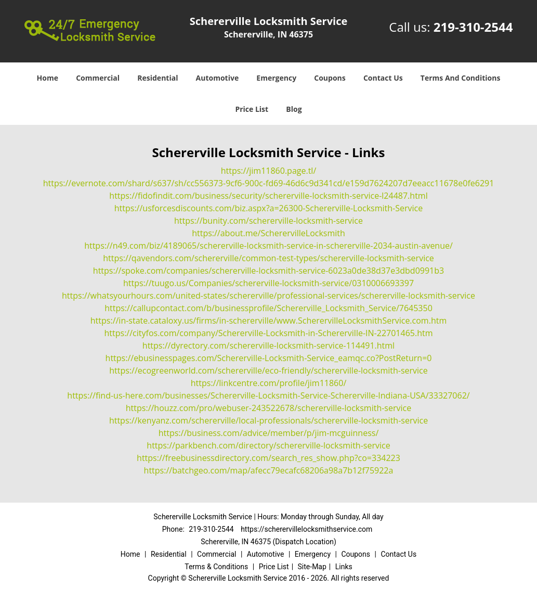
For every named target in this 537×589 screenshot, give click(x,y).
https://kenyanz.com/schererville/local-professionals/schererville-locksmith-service (268, 420)
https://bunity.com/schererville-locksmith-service (268, 220)
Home (47, 78)
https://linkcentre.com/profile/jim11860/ (269, 383)
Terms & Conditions (216, 566)
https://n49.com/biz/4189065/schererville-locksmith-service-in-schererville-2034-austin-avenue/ (268, 245)
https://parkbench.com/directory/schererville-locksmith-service (268, 445)
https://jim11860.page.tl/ (269, 170)
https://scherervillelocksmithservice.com (306, 529)
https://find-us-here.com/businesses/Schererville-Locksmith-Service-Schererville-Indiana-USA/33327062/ (268, 395)
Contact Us (383, 78)
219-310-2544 (473, 26)
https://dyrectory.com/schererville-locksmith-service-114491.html (268, 345)
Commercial (98, 78)
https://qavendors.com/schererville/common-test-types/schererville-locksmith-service (268, 258)
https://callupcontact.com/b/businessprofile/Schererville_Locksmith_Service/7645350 (268, 308)
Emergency (276, 78)
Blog (294, 109)
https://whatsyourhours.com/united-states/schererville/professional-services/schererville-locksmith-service (268, 295)
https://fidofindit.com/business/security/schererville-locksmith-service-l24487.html (268, 195)
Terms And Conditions (461, 78)
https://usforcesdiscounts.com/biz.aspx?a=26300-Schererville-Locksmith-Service (268, 208)
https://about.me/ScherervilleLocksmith (268, 233)
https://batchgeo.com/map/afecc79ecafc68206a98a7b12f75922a (269, 470)
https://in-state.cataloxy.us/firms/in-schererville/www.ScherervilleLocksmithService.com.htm (268, 320)
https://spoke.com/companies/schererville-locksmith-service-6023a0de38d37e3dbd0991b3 (268, 270)
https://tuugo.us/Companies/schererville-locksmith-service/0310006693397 (268, 283)
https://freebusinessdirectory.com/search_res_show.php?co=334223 (268, 458)
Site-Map (312, 566)
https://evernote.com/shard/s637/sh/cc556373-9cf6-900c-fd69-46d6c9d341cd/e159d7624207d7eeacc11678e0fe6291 (268, 183)
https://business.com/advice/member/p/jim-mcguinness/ (269, 433)
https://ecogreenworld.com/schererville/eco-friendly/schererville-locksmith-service (268, 370)
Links (343, 566)
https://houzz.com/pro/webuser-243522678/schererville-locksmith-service (268, 408)
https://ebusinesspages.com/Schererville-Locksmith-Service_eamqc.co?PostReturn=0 (269, 358)
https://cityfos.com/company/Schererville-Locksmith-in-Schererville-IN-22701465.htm (268, 333)
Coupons (329, 78)
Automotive (217, 78)
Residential (157, 78)
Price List (251, 109)
